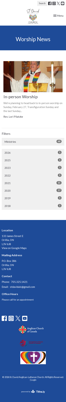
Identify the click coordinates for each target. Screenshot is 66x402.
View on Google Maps (14, 248)
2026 (33, 152)
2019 (33, 198)
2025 (33, 160)
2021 (33, 183)
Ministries (33, 141)
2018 (33, 205)
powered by (33, 392)
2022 (33, 175)
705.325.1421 (19, 281)
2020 (33, 190)
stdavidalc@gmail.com (22, 286)
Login (33, 379)
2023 (33, 167)
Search (42, 3)
